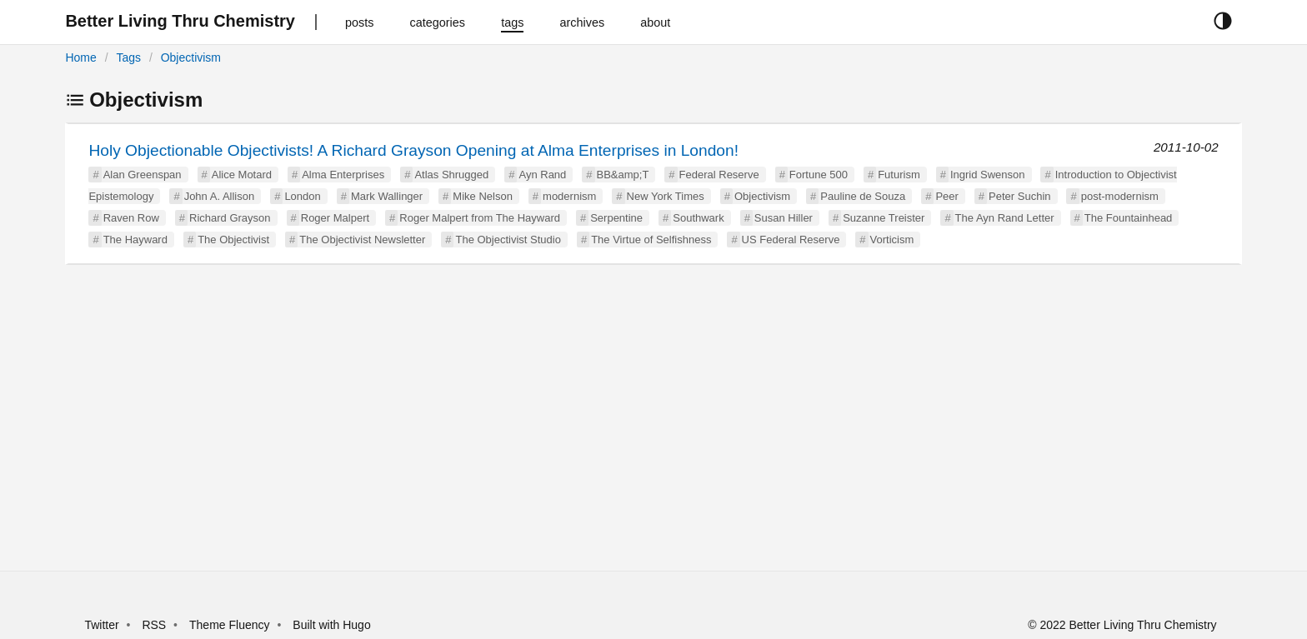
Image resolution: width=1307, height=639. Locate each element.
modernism (569, 196)
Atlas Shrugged (451, 174)
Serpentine (616, 218)
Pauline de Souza (862, 196)
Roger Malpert (335, 218)
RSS (154, 625)
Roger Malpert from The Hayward (479, 218)
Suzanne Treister (883, 218)
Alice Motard (242, 174)
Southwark (698, 218)
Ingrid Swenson (987, 174)
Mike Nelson (483, 196)
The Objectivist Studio (507, 239)
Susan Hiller (783, 218)
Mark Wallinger (387, 196)
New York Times (665, 196)
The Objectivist (233, 239)
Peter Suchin (1019, 196)
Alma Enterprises (343, 174)
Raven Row (131, 218)
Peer (946, 196)
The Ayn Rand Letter (1004, 218)
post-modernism (1120, 196)
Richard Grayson (230, 218)
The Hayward (135, 239)
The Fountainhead (1128, 218)
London (302, 196)
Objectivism (191, 57)
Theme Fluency (231, 625)
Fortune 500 (818, 174)
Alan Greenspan (142, 174)
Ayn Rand (542, 174)
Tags (128, 57)
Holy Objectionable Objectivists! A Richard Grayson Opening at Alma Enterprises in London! (413, 150)
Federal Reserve (719, 174)
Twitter (101, 625)
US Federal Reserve (791, 239)
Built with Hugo (331, 625)
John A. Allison (219, 196)
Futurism (899, 174)
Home (80, 57)
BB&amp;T (623, 174)
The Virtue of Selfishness (651, 239)
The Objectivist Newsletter (362, 239)
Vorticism (892, 239)
